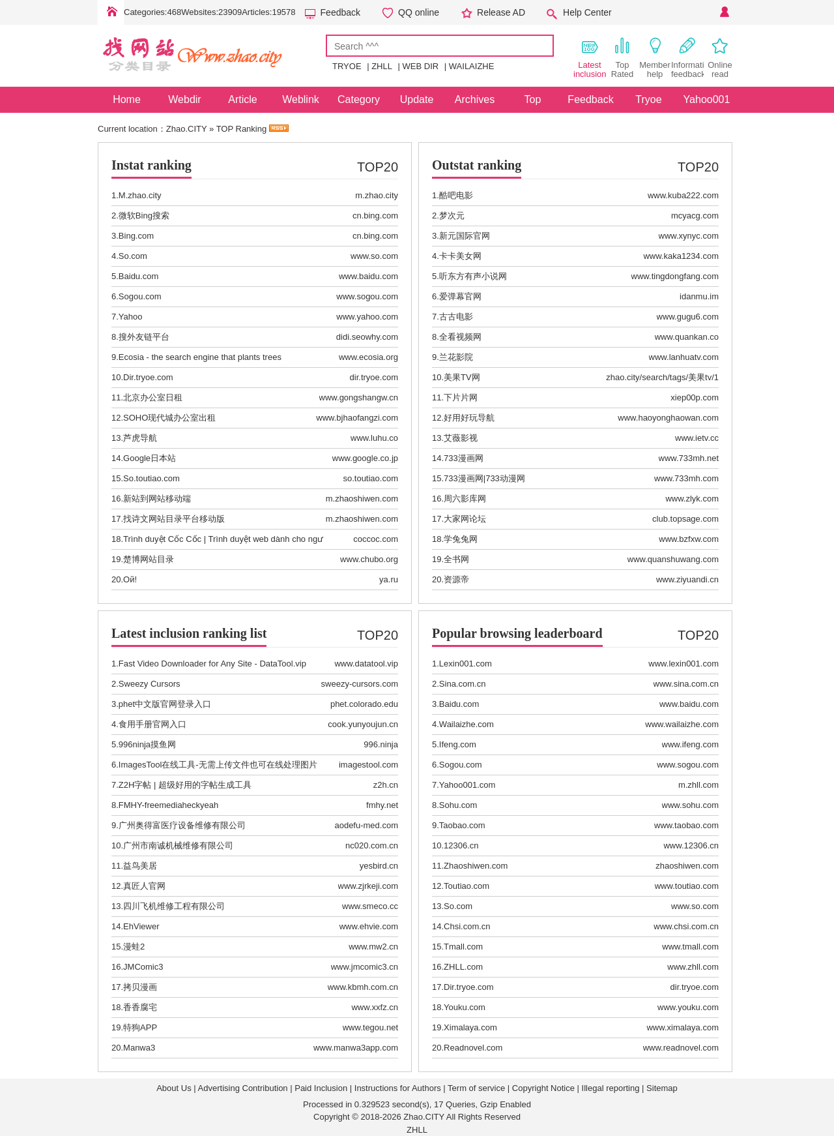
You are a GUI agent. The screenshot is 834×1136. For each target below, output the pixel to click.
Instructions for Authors (397, 1088)
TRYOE (347, 66)
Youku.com (464, 1007)
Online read (720, 57)
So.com (133, 256)
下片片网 (461, 397)
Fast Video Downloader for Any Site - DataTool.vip (212, 663)
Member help (654, 57)
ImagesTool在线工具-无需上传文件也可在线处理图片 (218, 765)
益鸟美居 (140, 866)
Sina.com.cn (462, 684)
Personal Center (723, 12)
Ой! (130, 579)
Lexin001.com (465, 663)
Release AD (501, 12)
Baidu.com (138, 276)
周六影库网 (465, 498)
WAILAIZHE (472, 66)
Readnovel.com (473, 1048)
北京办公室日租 (152, 397)
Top (533, 99)
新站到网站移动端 (157, 498)
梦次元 (452, 215)
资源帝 (456, 579)
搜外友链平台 (144, 337)
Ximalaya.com (470, 1027)
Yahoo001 (706, 99)
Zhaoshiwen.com (476, 866)
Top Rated (622, 57)
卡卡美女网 (460, 256)
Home (111, 12)
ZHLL (381, 66)
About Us (173, 1088)
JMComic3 (143, 967)
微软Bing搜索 (144, 215)
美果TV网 (462, 377)
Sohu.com (458, 805)
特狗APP (140, 1027)
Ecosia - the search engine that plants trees (200, 357)
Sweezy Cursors (149, 684)
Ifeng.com (457, 744)
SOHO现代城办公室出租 (169, 418)
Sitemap (662, 1088)
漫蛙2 (134, 946)
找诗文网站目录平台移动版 (174, 519)
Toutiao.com (466, 886)
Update (417, 99)
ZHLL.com (463, 967)
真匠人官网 (144, 886)
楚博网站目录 (148, 559)
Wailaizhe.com (466, 724)
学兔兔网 (461, 539)
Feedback (340, 12)
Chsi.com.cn (467, 926)
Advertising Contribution (243, 1088)
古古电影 (456, 316)
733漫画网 (463, 458)
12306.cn (461, 845)
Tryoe (648, 99)
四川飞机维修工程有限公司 (174, 906)
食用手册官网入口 (152, 724)
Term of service (476, 1088)
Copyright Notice (543, 1088)
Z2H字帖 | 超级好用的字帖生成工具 (185, 785)
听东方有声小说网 (473, 276)
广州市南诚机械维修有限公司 (178, 845)
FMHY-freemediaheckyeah (168, 805)
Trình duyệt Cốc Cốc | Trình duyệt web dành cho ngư (223, 539)
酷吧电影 (456, 195)
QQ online (418, 12)
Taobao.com (462, 825)
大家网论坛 (465, 519)
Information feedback (687, 57)
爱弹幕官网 (460, 296)
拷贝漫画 (140, 987)
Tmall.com (463, 946)
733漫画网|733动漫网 (484, 478)
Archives (475, 99)
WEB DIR (421, 66)
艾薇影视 (461, 438)
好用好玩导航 (469, 418)
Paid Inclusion (321, 1088)
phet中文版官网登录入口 (165, 704)
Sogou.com (140, 296)
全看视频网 (460, 337)
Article (242, 99)
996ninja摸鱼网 (147, 744)
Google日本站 (149, 458)
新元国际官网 (464, 236)
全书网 (456, 559)
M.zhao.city (140, 195)
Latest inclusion (589, 57)
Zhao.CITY (186, 129)
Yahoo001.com (467, 785)
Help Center (587, 12)
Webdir (184, 99)
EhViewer (141, 926)
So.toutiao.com (151, 478)
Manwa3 (139, 1048)
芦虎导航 (140, 438)
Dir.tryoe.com (148, 377)
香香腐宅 (140, 1007)
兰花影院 (456, 357)
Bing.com (136, 236)
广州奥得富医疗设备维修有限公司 (182, 825)
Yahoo (131, 316)
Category (359, 99)
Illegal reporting (611, 1088)
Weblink (300, 99)
